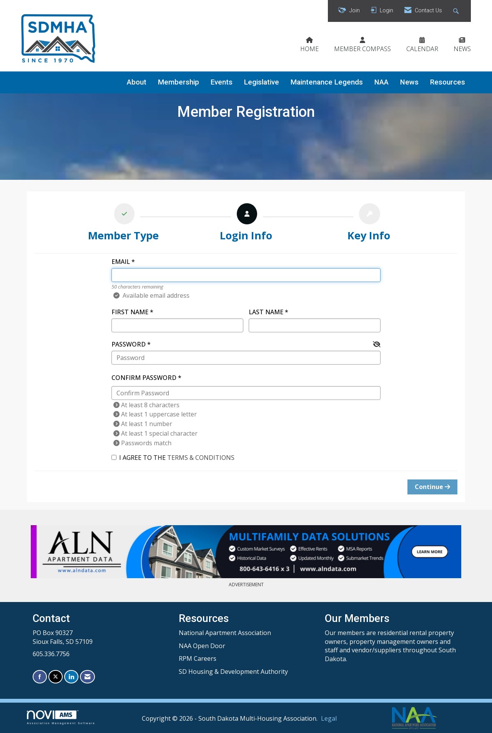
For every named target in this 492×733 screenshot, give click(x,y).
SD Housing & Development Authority (233, 671)
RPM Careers (197, 658)
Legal (329, 718)
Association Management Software (61, 717)
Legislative (261, 82)
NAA (381, 82)
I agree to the (172, 457)
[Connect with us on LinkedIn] (71, 676)
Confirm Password (143, 377)
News (409, 82)
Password (128, 344)
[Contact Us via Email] (87, 676)
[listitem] (123, 224)
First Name (129, 312)
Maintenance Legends (327, 82)
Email (120, 261)
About (136, 82)
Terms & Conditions (200, 457)
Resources (447, 82)
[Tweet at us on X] (55, 676)
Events (222, 82)
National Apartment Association (225, 633)
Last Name (266, 312)
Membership (178, 82)
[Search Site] (456, 11)
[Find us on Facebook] (40, 676)
